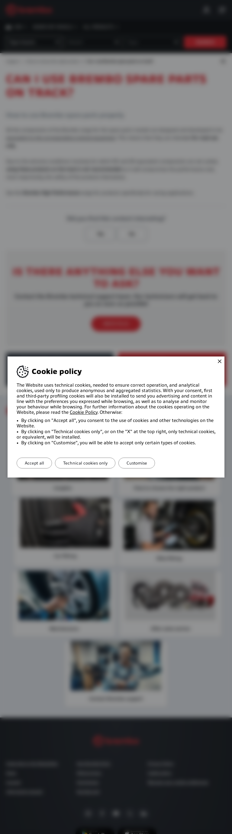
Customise (143, 463)
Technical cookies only (89, 463)
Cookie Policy (84, 412)
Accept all (35, 463)
